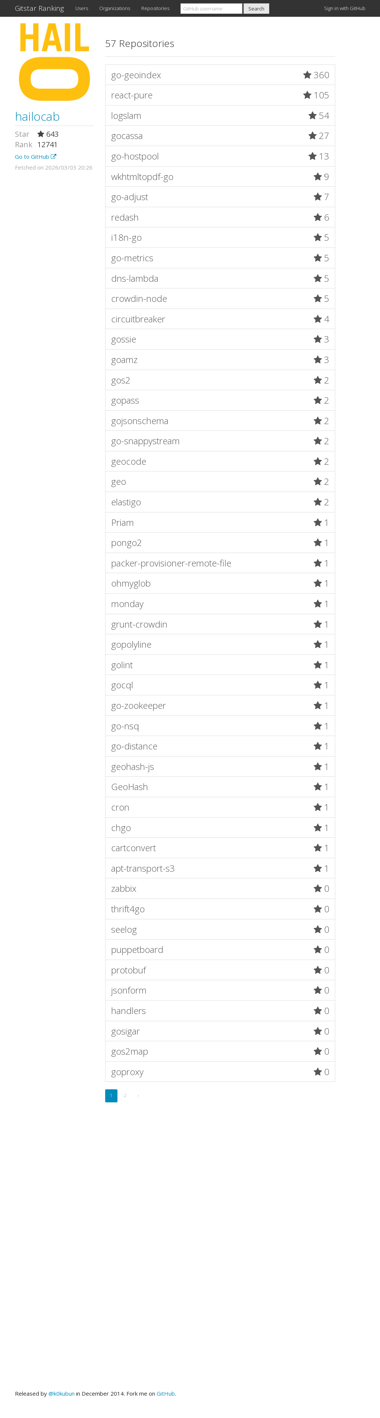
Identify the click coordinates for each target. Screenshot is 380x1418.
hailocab (37, 116)
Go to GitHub (35, 156)
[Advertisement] (190, 1192)
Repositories (155, 8)
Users (81, 8)
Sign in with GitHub (344, 8)
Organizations (114, 8)
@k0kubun (61, 1393)
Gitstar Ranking (39, 8)
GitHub (166, 1393)
